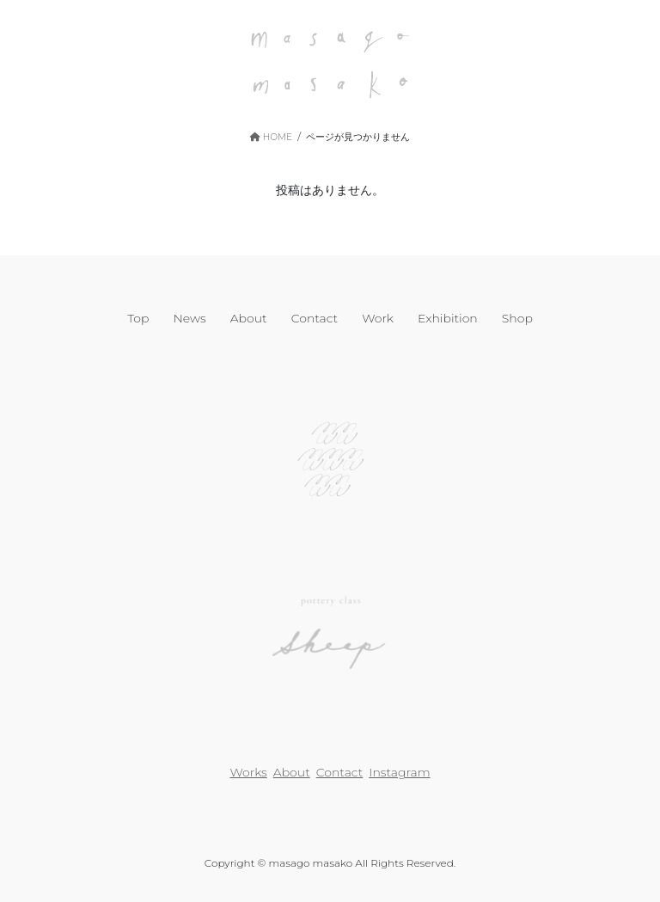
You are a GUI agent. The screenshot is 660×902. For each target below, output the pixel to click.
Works (247, 772)
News (189, 318)
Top (138, 318)
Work (378, 318)
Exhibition (448, 318)
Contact (315, 318)
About (248, 318)
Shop (517, 318)
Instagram (399, 772)
